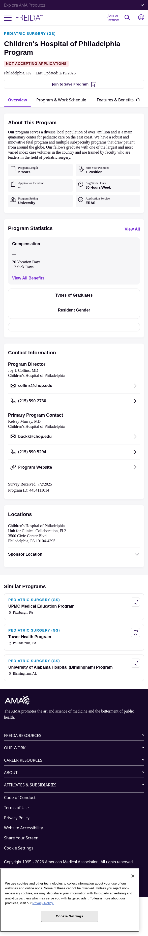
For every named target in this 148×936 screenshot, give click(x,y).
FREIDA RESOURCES (22, 735)
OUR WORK (14, 748)
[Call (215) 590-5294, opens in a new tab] (74, 452)
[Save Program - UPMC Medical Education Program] (135, 602)
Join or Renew (113, 17)
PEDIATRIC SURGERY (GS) (30, 34)
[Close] (132, 876)
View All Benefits (28, 278)
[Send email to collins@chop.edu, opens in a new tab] (74, 385)
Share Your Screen (21, 838)
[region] (69, 900)
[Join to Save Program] (74, 84)
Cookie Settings (18, 848)
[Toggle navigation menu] (8, 18)
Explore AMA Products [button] (74, 5)
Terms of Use (16, 807)
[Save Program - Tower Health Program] (135, 632)
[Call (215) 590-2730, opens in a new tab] (74, 401)
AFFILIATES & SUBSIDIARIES (30, 785)
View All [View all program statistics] (132, 229)
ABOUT (11, 772)
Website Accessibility (23, 828)
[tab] (17, 100)
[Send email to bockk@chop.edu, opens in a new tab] (74, 436)
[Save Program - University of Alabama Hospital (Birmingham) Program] (135, 663)
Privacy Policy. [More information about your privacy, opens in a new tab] (43, 903)
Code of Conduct (20, 797)
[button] (127, 17)
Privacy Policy (16, 817)
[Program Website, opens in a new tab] (74, 467)
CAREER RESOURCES (23, 760)
